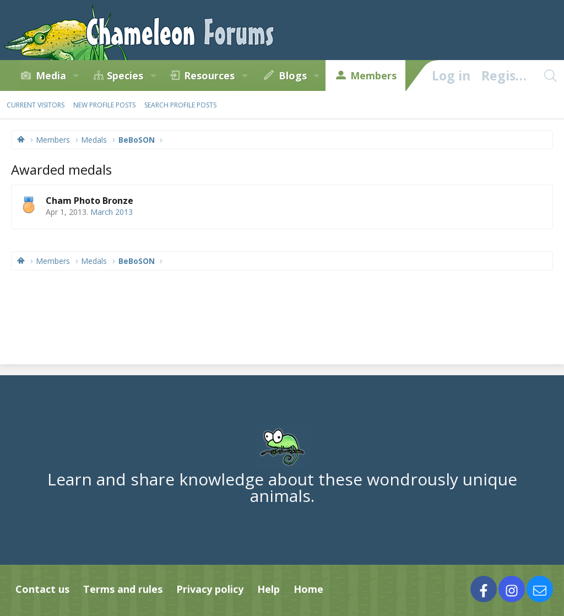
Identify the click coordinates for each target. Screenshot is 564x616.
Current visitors (35, 105)
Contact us (42, 589)
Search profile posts (180, 105)
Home (308, 589)
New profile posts (104, 105)
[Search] (550, 75)
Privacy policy (209, 589)
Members (373, 75)
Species (125, 75)
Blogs (293, 75)
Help (268, 589)
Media (51, 75)
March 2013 (111, 212)
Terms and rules (122, 589)
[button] (76, 75)
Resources (209, 75)
